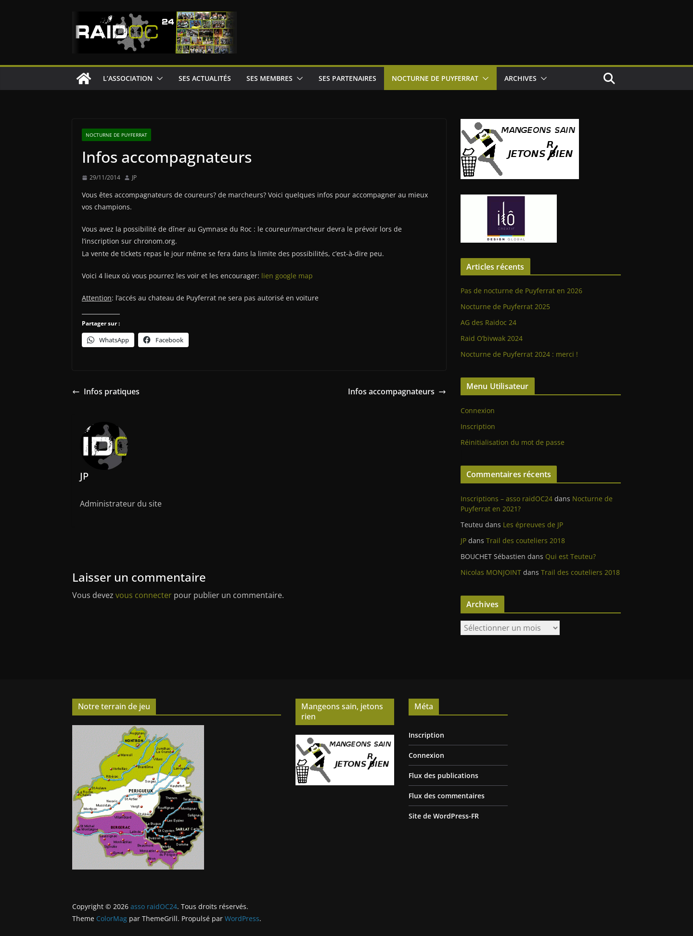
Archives (520, 78)
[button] (158, 78)
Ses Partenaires (347, 78)
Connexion (478, 410)
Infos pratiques (106, 391)
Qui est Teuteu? (570, 556)
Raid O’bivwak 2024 (492, 338)
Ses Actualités (205, 78)
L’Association (128, 78)
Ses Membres (269, 78)
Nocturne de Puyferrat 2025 (505, 306)
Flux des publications (443, 775)
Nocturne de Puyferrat (435, 78)
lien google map (287, 275)
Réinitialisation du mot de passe (513, 442)
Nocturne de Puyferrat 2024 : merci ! (519, 354)
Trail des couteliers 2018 (525, 540)
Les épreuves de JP (533, 524)
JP (134, 177)
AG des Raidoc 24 (488, 322)
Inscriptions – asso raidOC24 (506, 498)
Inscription (478, 426)
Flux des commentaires (447, 795)
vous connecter (144, 595)
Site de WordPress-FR (444, 815)
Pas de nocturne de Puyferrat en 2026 (521, 290)
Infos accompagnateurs (397, 391)
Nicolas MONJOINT (491, 572)
